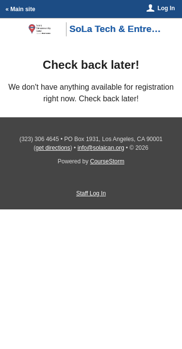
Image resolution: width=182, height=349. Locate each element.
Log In (166, 8)
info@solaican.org (101, 147)
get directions (52, 147)
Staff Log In (91, 193)
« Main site (20, 9)
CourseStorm (107, 161)
